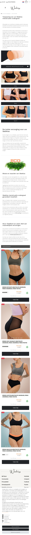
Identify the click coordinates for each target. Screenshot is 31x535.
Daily (15, 86)
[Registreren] (11, 2)
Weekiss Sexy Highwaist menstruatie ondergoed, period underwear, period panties (14, 342)
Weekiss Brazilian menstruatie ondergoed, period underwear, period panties (14, 450)
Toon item (15, 299)
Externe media (7, 519)
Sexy (15, 103)
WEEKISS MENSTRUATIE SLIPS (17, 66)
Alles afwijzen (15, 529)
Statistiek (6, 516)
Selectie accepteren (15, 532)
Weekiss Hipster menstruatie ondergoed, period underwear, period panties (15, 396)
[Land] (23, 1)
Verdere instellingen (6, 523)
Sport (15, 120)
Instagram (26, 479)
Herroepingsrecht (6, 484)
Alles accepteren (15, 526)
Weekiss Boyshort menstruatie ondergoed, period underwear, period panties (14, 288)
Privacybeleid (5, 482)
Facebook (26, 482)
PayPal (5, 520)
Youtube (26, 484)
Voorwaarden (5, 479)
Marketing (6, 518)
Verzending (19, 350)
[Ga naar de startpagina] (5, 13)
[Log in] (3, 2)
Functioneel (7, 515)
